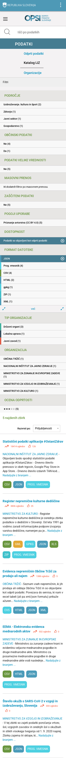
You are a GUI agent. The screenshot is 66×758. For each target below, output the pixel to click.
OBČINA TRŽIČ (12, 584)
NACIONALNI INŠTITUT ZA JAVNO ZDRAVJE (31, 454)
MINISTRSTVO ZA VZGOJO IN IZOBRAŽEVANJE (32, 718)
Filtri (5, 82)
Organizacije (33, 73)
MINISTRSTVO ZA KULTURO (21, 513)
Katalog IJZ (32, 63)
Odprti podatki (34, 53)
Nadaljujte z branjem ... (17, 475)
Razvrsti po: (24, 428)
